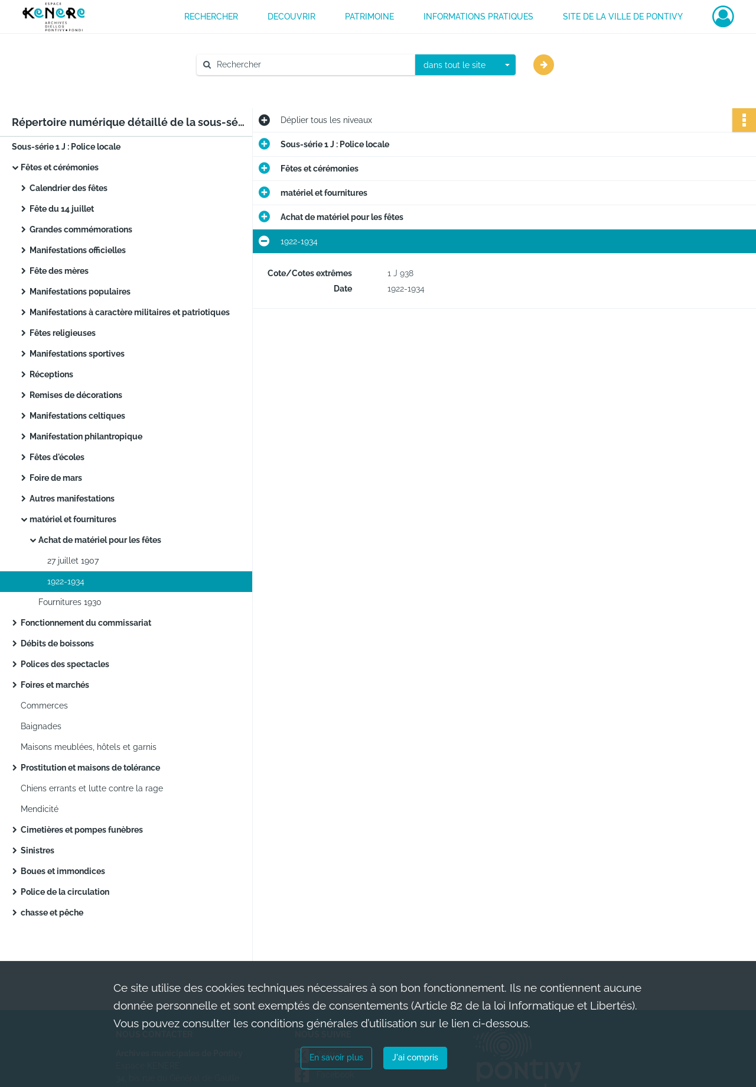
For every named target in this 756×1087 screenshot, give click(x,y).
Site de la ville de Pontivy (623, 16)
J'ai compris (415, 1057)
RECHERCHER (211, 16)
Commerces (44, 705)
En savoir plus (336, 1057)
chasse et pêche (52, 912)
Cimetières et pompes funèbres (82, 829)
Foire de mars (56, 478)
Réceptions (51, 374)
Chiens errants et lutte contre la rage (92, 788)
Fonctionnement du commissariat (86, 622)
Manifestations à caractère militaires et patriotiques (130, 312)
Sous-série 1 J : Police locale (66, 146)
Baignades (41, 726)
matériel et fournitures (73, 519)
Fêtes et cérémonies (60, 167)
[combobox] (465, 65)
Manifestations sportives (77, 353)
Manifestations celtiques (77, 415)
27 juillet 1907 (73, 560)
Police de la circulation (65, 892)
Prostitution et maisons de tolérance (90, 767)
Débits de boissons (57, 643)
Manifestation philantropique (86, 436)
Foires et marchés (55, 685)
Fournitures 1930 (70, 602)
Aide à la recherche (242, 84)
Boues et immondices (63, 871)
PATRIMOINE (369, 16)
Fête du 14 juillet (62, 208)
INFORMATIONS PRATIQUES (478, 16)
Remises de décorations (76, 395)
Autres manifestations (72, 498)
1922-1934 (65, 581)
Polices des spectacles (65, 664)
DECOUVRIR (291, 16)
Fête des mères (59, 271)
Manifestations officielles (78, 250)
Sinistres (37, 850)
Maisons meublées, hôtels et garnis (89, 747)
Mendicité (39, 809)
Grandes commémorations (81, 229)
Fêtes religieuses (63, 333)
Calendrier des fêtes (68, 188)
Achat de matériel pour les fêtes (99, 540)
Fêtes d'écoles (57, 457)
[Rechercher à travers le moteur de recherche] (312, 65)
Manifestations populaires (80, 291)
